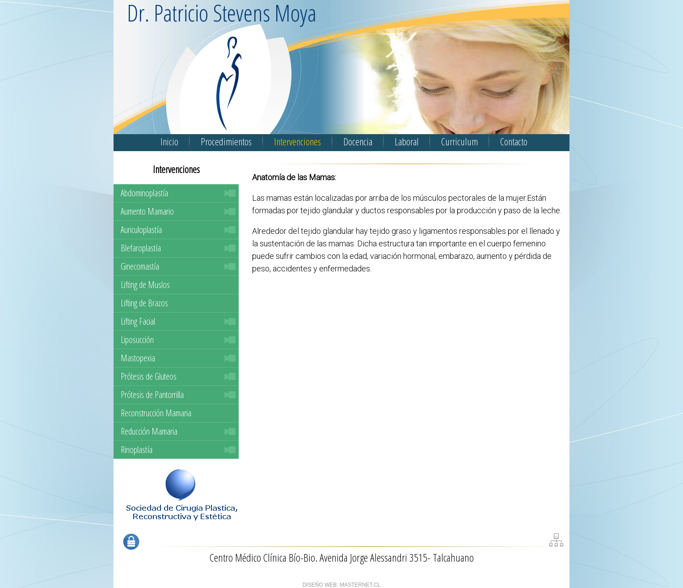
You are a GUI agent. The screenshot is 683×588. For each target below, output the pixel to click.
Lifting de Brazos (144, 303)
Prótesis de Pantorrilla (152, 395)
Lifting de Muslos (145, 285)
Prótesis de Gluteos (149, 376)
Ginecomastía (140, 266)
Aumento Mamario (147, 211)
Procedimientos (226, 141)
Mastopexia (138, 358)
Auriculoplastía (141, 230)
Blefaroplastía (141, 248)
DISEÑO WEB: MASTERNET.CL (342, 585)
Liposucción (137, 340)
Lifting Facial (138, 321)
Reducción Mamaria (149, 431)
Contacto (513, 141)
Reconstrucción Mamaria (156, 413)
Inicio (169, 141)
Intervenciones (297, 141)
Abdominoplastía (144, 193)
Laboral (407, 141)
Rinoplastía (136, 450)
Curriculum (459, 141)
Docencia (357, 141)
